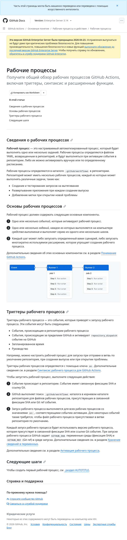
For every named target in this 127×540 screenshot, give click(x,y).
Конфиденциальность (54, 524)
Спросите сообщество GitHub (25, 498)
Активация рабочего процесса (79, 450)
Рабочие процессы (100, 28)
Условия (35, 524)
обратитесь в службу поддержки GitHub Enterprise (37, 53)
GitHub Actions (16, 28)
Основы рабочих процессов (36, 206)
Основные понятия (38, 28)
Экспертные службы (104, 524)
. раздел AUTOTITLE (76, 470)
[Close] (117, 5)
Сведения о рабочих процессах (40, 140)
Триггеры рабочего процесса (38, 311)
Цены (87, 524)
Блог (9, 527)
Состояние (76, 524)
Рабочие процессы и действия (70, 28)
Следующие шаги (26, 461)
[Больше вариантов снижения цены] (43, 92)
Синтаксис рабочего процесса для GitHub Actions (69, 370)
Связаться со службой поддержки (27, 503)
